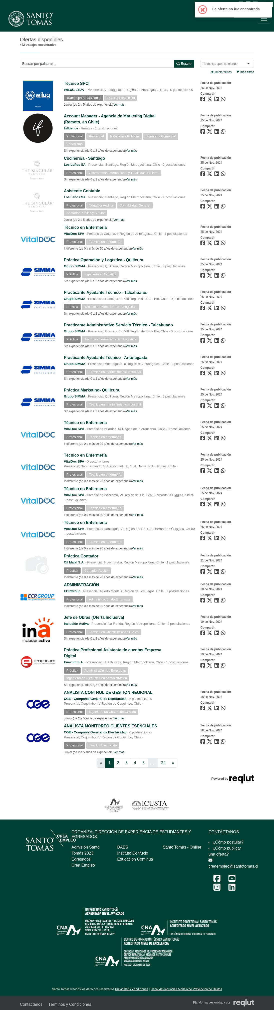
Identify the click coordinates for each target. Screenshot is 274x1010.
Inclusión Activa (76, 624)
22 (163, 763)
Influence (71, 128)
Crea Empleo (83, 865)
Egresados (81, 859)
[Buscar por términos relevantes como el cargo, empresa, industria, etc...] (97, 64)
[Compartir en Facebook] (203, 100)
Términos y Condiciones (69, 1004)
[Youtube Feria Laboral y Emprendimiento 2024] (231, 880)
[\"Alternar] (264, 19)
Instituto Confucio (132, 853)
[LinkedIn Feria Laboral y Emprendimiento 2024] (231, 889)
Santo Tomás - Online (182, 847)
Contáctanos (31, 1004)
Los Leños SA (75, 164)
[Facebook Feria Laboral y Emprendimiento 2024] (216, 880)
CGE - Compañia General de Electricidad (95, 699)
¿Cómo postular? (228, 842)
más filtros (245, 72)
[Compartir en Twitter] (210, 100)
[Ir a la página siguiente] (173, 763)
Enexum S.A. (74, 662)
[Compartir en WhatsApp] (224, 100)
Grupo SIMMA (74, 266)
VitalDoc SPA (74, 234)
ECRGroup (72, 591)
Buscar (184, 64)
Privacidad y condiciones (131, 989)
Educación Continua (135, 859)
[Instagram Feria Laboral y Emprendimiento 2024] (216, 889)
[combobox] (221, 64)
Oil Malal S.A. (74, 562)
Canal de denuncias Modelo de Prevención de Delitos (186, 989)
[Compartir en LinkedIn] (217, 100)
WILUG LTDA (74, 90)
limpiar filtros (221, 72)
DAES (122, 847)
